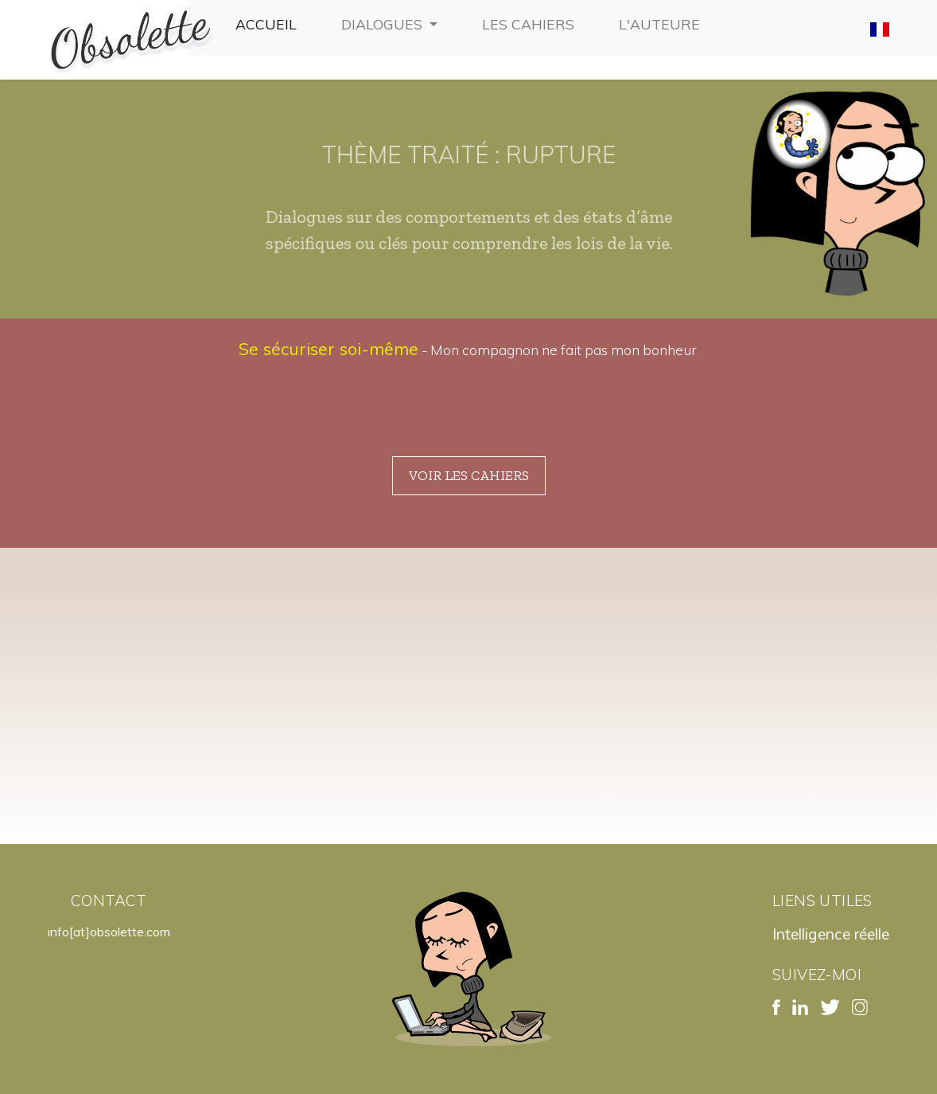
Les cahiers (531, 22)
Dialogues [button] (383, 24)
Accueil (269, 22)
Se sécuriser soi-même (328, 348)
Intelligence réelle (830, 934)
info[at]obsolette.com (109, 932)
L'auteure (662, 22)
